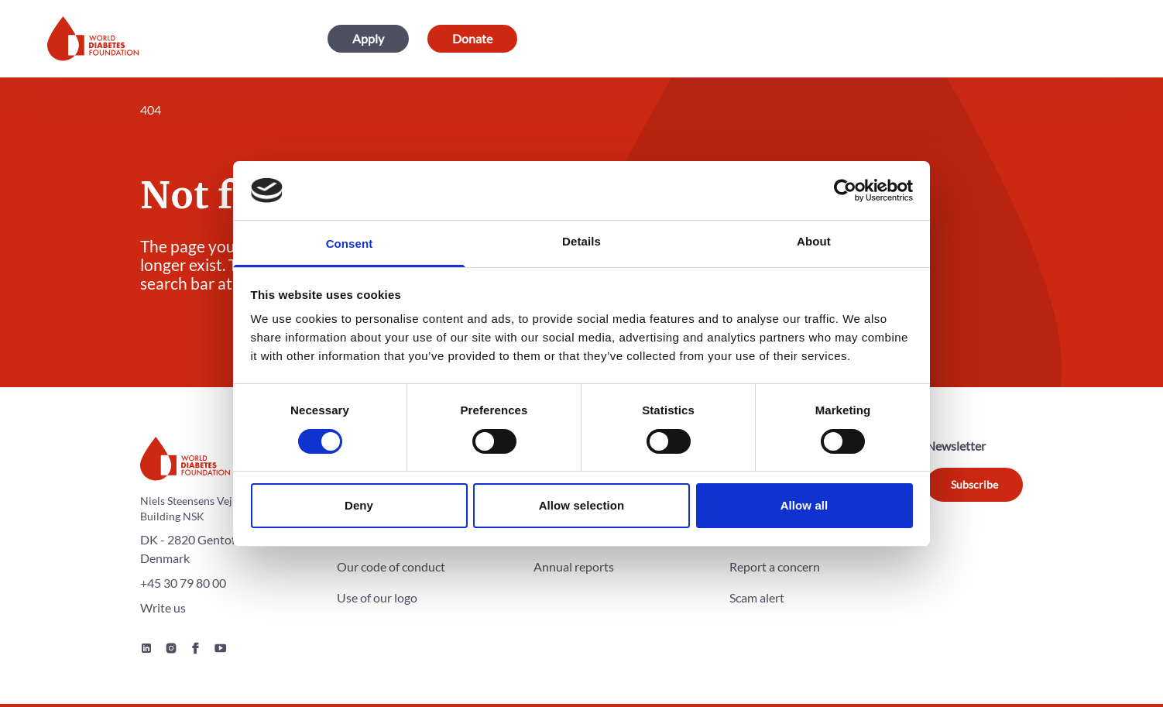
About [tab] (814, 241)
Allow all (804, 505)
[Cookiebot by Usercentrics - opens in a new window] (845, 190)
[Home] (93, 38)
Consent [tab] (349, 243)
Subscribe (974, 484)
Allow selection (582, 505)
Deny (359, 505)
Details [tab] (581, 241)
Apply (368, 38)
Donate (472, 38)
